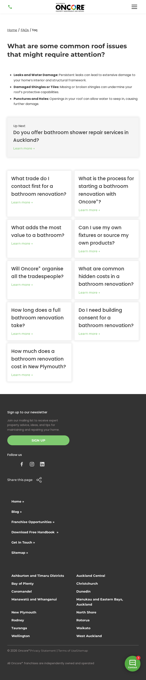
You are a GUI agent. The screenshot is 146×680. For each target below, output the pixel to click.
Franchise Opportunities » (32, 522)
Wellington (20, 636)
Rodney (17, 620)
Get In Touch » (23, 542)
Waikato (83, 628)
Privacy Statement (43, 650)
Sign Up (38, 440)
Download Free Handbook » (34, 532)
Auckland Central (90, 576)
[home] (70, 7)
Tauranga (19, 628)
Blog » (16, 512)
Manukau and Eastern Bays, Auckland (99, 601)
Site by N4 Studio (19, 669)
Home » (17, 501)
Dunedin (83, 591)
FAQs (25, 30)
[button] (134, 6)
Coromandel (21, 591)
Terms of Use (67, 650)
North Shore (86, 612)
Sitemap (82, 650)
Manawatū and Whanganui (34, 599)
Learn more (22, 148)
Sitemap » (19, 553)
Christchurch (87, 583)
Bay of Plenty (22, 583)
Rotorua (83, 620)
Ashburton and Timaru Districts (37, 576)
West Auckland (89, 636)
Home (12, 30)
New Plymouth (23, 612)
